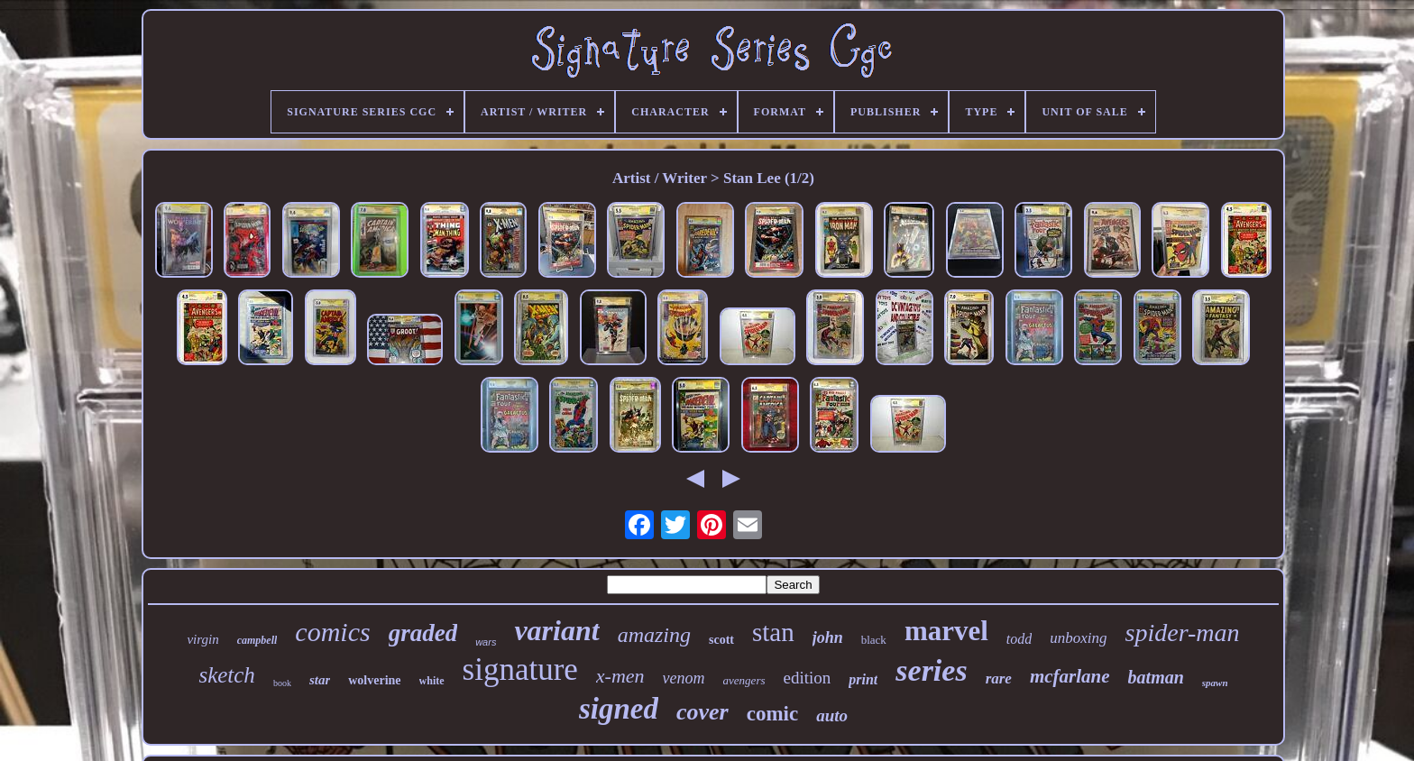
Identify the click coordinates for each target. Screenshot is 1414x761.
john (828, 637)
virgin (202, 639)
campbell (257, 640)
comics (332, 631)
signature (520, 669)
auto (832, 715)
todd (1019, 638)
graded (423, 632)
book (282, 683)
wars (485, 642)
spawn (1215, 682)
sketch (226, 675)
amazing (654, 634)
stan (773, 632)
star (319, 680)
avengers (744, 680)
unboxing (1078, 637)
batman (1156, 677)
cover (702, 712)
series (931, 670)
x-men (620, 676)
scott (721, 639)
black (873, 639)
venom (684, 678)
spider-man (1182, 632)
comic (772, 713)
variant (556, 630)
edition (807, 677)
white (432, 680)
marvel (946, 630)
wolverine (374, 680)
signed (618, 708)
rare (999, 678)
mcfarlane (1070, 676)
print (863, 679)
